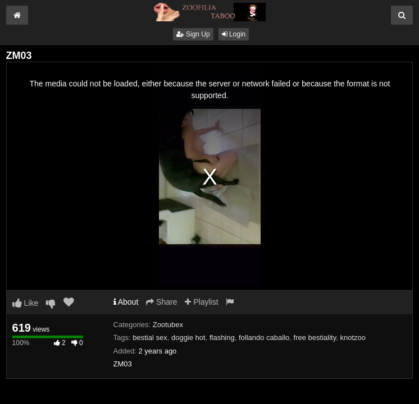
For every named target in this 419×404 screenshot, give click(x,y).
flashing (222, 337)
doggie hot (188, 337)
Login (234, 34)
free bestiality (315, 337)
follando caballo (264, 337)
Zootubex (168, 324)
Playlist (201, 301)
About (126, 301)
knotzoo (353, 337)
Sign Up (193, 34)
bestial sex (150, 337)
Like (25, 303)
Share (161, 301)
